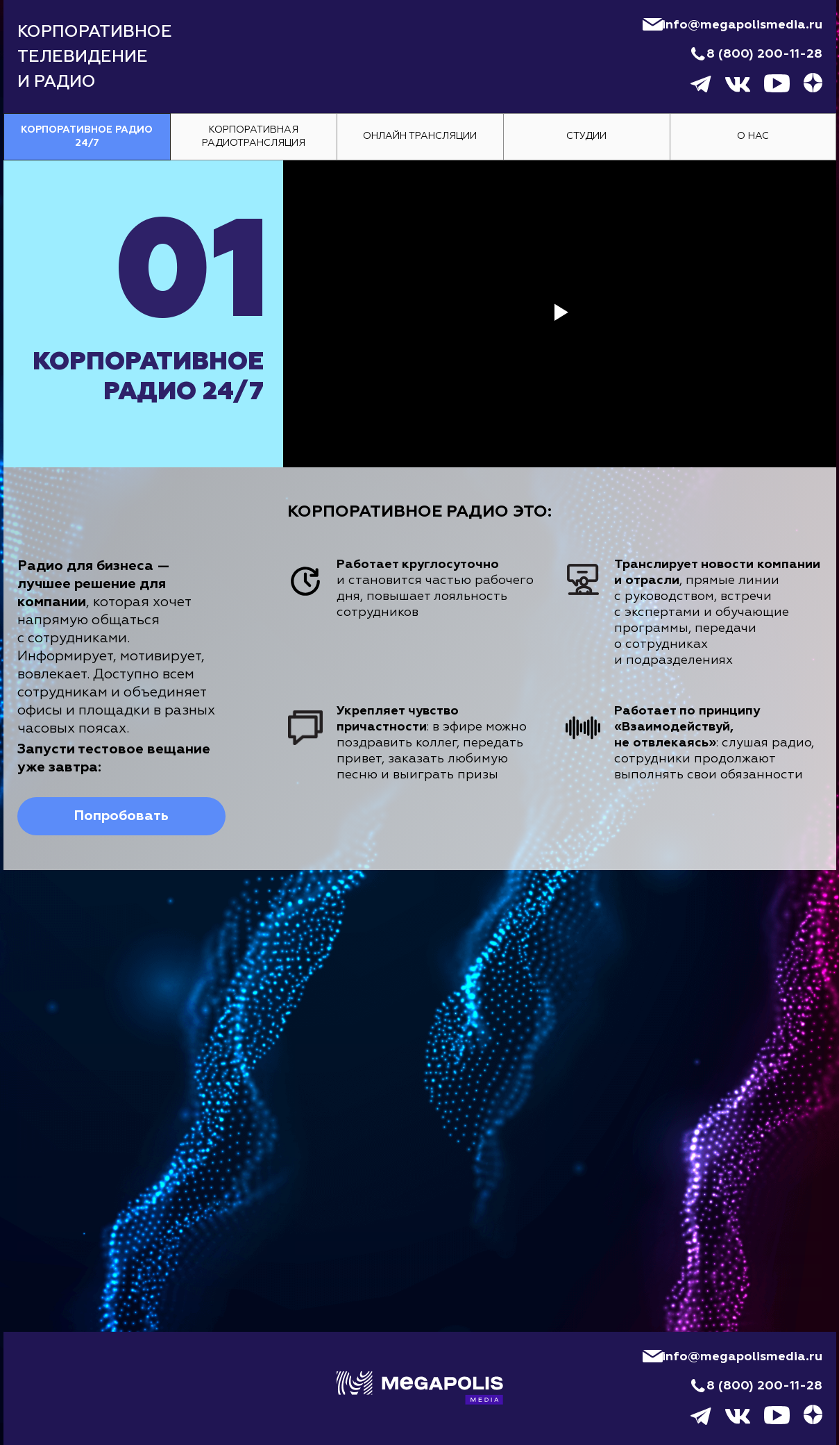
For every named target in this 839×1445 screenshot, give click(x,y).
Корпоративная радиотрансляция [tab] (253, 136)
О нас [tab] (753, 136)
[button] (121, 816)
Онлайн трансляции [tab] (420, 136)
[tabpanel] (419, 515)
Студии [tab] (586, 136)
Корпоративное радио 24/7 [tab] (87, 136)
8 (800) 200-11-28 (764, 54)
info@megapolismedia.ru (742, 25)
